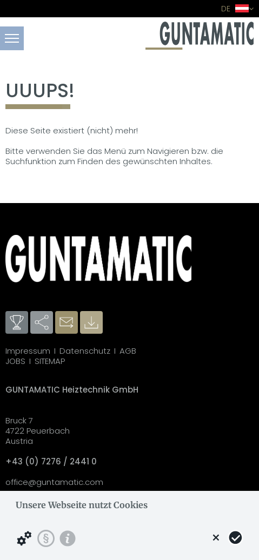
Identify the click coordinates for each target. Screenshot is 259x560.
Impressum (27, 350)
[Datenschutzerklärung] (46, 538)
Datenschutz (84, 350)
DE (237, 8)
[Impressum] (67, 538)
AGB (127, 350)
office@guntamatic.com (54, 482)
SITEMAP (50, 361)
